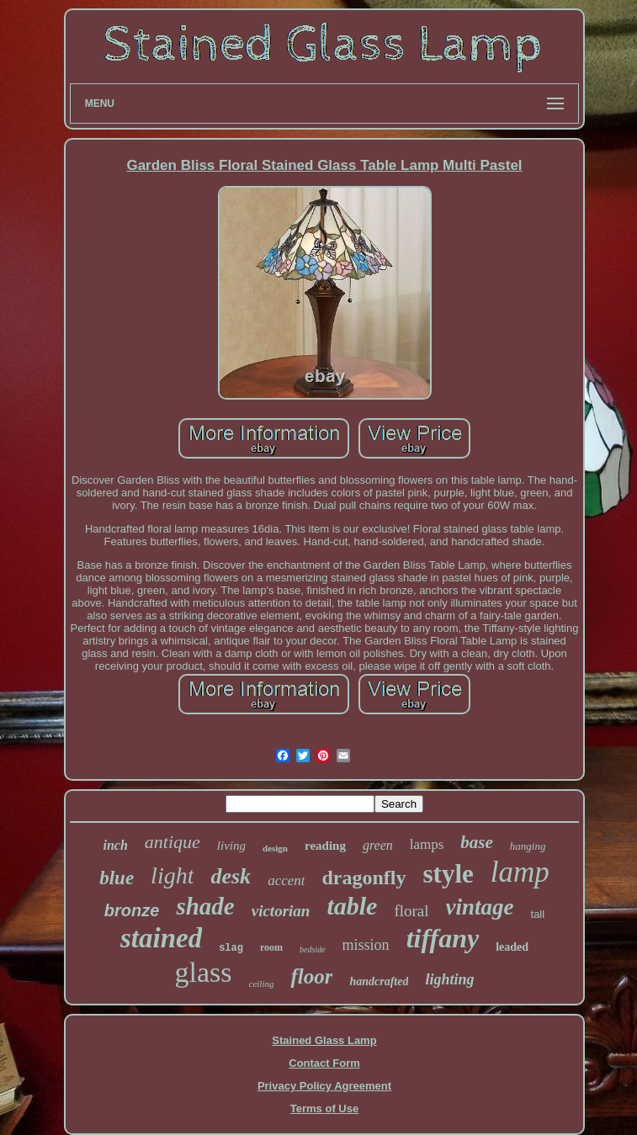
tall (538, 914)
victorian (281, 911)
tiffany (443, 938)
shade (205, 906)
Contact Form (324, 1063)
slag (231, 948)
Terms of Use (324, 1108)
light (172, 875)
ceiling (261, 984)
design (275, 848)
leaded (512, 947)
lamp (520, 872)
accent (286, 880)
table (351, 906)
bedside (313, 949)
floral (411, 911)
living (231, 845)
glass (203, 972)
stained (161, 938)
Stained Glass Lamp (324, 1040)
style (448, 873)
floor (311, 976)
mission (366, 944)
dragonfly (363, 877)
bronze (132, 910)
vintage (480, 907)
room (271, 947)
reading (325, 845)
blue (116, 877)
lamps (427, 844)
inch (116, 845)
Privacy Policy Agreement (324, 1085)
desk (230, 876)
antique (172, 841)
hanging (528, 846)
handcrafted (378, 981)
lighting (449, 979)
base (476, 842)
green (378, 845)
